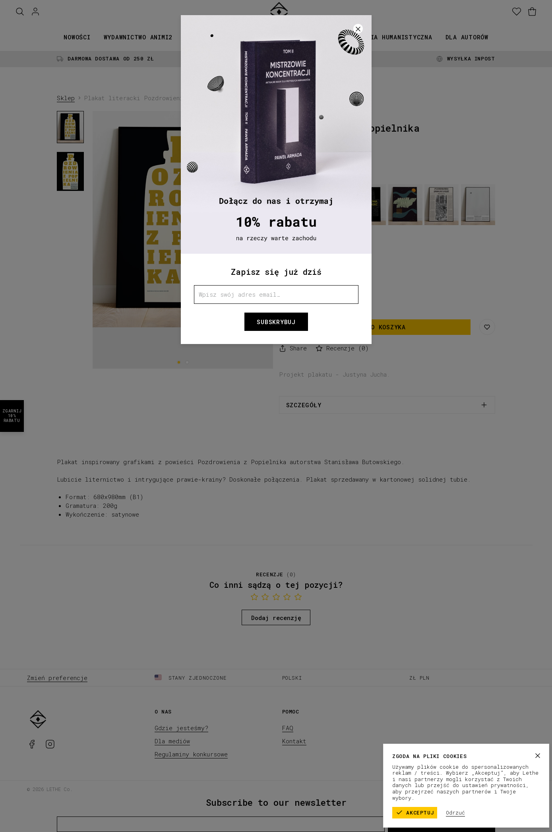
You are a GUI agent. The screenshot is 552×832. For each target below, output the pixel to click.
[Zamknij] (358, 28)
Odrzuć (478, 812)
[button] (276, 416)
